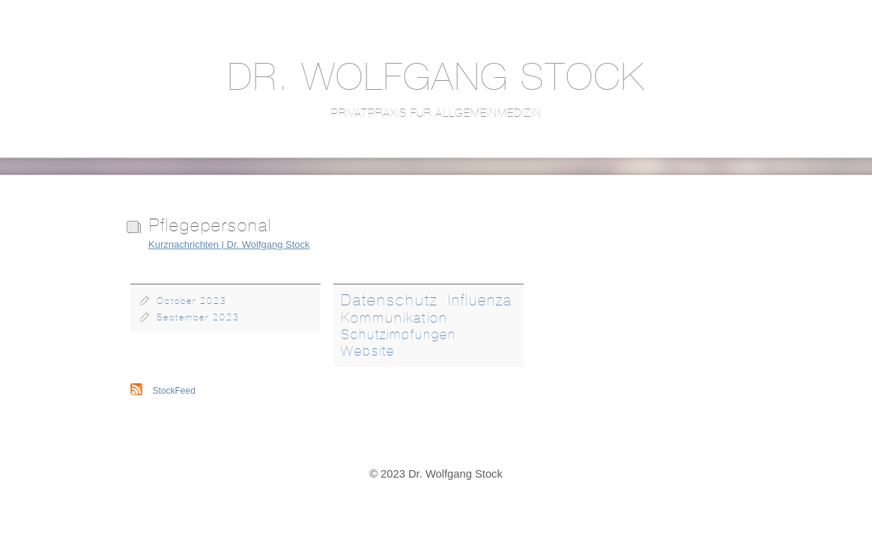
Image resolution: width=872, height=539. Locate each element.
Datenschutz (389, 299)
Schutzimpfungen (398, 334)
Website (368, 351)
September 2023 (198, 317)
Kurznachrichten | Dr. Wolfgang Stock (229, 244)
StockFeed (174, 391)
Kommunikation (394, 317)
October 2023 (192, 301)
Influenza (480, 299)
